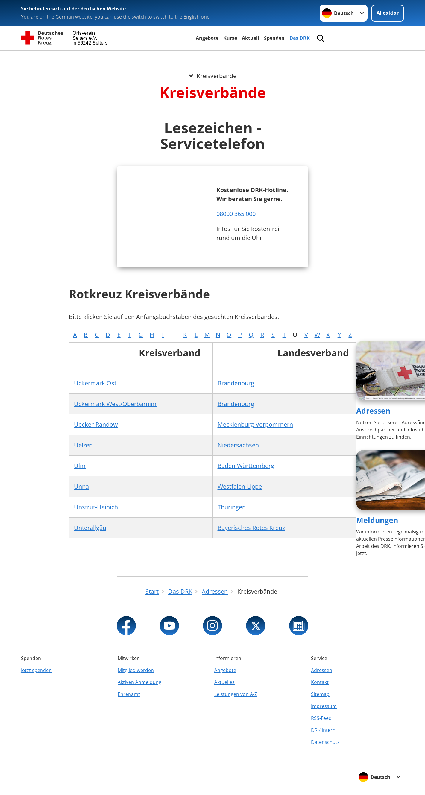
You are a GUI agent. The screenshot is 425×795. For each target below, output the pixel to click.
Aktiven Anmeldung (139, 682)
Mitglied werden (136, 670)
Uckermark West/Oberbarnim (115, 404)
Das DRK (299, 38)
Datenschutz (325, 742)
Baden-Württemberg (246, 466)
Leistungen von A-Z (235, 694)
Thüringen (232, 507)
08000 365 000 (236, 214)
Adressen (373, 410)
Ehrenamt (129, 694)
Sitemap (320, 694)
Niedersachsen (238, 445)
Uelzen (83, 445)
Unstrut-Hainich (96, 507)
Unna (81, 486)
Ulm (80, 466)
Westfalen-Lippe (240, 486)
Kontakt (320, 682)
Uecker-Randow (96, 424)
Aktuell (250, 38)
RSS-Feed (321, 718)
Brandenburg (236, 383)
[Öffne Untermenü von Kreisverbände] (212, 58)
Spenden (274, 38)
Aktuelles (224, 682)
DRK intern (323, 730)
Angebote (207, 38)
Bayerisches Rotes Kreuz (251, 528)
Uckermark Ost (95, 383)
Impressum (324, 706)
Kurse (230, 38)
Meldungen (377, 520)
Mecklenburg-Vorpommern (255, 424)
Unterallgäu (90, 528)
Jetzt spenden (36, 670)
